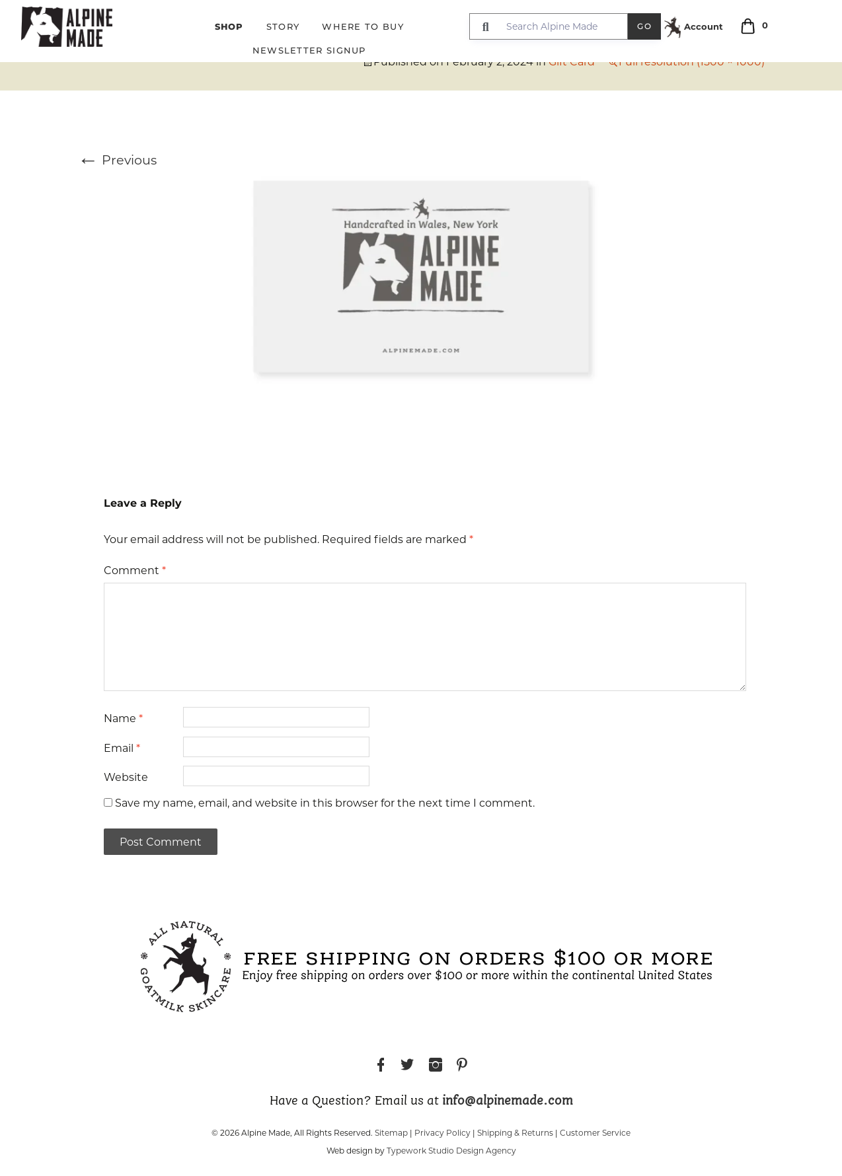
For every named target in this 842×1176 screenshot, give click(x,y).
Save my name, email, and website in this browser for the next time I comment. (325, 803)
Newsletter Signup (309, 50)
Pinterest (462, 1067)
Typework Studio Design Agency (451, 1151)
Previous (117, 160)
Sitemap (391, 1133)
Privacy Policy (442, 1133)
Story (283, 26)
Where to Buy (363, 26)
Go (644, 26)
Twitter (407, 1067)
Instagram (435, 1067)
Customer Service (595, 1133)
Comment (135, 570)
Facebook (380, 1067)
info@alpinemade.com (507, 1101)
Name (123, 718)
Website (126, 777)
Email (122, 748)
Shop (229, 26)
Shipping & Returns (515, 1133)
